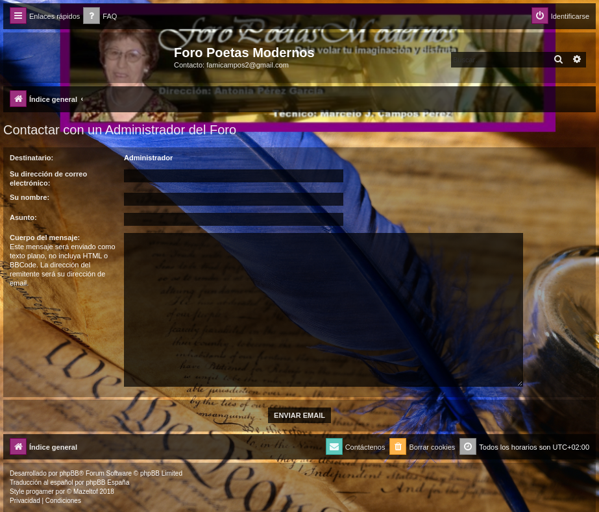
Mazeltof (85, 491)
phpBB (69, 473)
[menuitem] (100, 16)
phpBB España (107, 482)
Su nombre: (29, 197)
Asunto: (23, 217)
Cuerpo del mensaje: (45, 237)
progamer (40, 491)
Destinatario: (31, 158)
